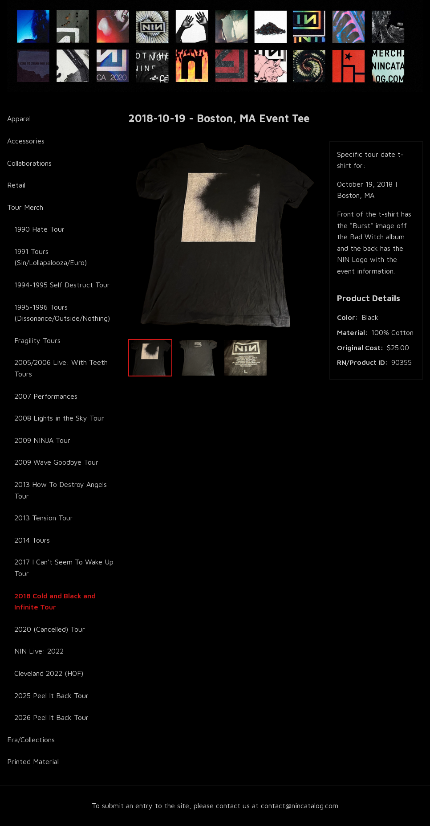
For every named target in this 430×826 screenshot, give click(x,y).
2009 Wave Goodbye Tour (56, 462)
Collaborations (29, 163)
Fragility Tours (37, 340)
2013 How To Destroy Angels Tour (60, 490)
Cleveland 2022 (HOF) (48, 673)
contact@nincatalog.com (299, 805)
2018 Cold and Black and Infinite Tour (55, 601)
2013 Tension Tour (43, 518)
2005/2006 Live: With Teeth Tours (61, 368)
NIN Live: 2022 (39, 651)
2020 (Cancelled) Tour (49, 629)
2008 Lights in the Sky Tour (59, 418)
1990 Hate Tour (39, 229)
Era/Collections (31, 740)
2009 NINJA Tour (42, 440)
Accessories (26, 141)
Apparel (19, 118)
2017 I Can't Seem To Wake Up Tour (64, 567)
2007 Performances (45, 396)
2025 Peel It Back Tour (51, 695)
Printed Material (33, 761)
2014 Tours (32, 540)
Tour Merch (25, 207)
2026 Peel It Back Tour (51, 717)
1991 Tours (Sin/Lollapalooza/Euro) (50, 257)
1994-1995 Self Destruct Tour (62, 285)
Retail (16, 185)
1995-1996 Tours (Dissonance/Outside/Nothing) (62, 313)
